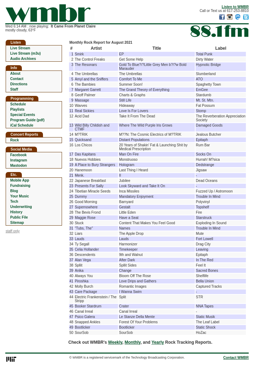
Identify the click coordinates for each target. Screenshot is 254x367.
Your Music (19, 196)
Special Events (22, 115)
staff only (13, 231)
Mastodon (18, 165)
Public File (19, 217)
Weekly (115, 342)
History (16, 212)
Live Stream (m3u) (25, 53)
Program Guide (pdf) (27, 120)
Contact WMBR (236, 358)
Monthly (133, 342)
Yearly (157, 342)
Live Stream (20, 48)
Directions (18, 84)
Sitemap (17, 223)
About (15, 73)
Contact (16, 79)
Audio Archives (23, 59)
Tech (14, 201)
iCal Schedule (21, 125)
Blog (14, 191)
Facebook (18, 155)
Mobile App (19, 180)
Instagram (18, 160)
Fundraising (20, 186)
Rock (14, 140)
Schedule (18, 104)
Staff (14, 89)
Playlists (17, 109)
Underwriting (21, 207)
